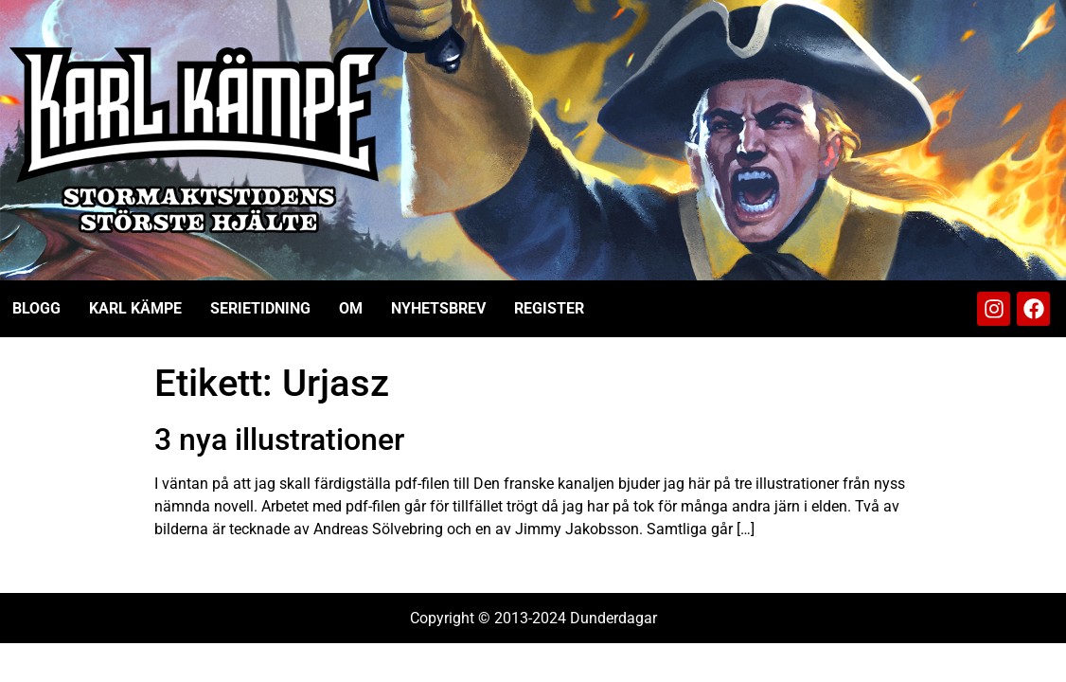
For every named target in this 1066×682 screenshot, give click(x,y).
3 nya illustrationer (279, 440)
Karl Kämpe (135, 308)
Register (549, 308)
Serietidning (260, 308)
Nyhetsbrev (438, 308)
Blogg (36, 308)
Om (351, 308)
